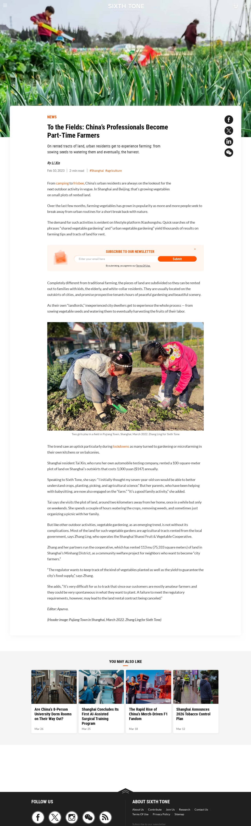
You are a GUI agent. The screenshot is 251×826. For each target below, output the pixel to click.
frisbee (78, 183)
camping (62, 183)
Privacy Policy (161, 814)
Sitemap (179, 814)
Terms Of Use (140, 814)
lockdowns (121, 446)
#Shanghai (97, 170)
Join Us (170, 809)
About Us (138, 809)
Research (184, 809)
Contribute (155, 809)
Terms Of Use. (143, 265)
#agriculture (113, 170)
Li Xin (56, 162)
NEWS (52, 116)
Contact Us (201, 809)
